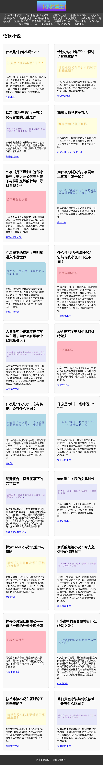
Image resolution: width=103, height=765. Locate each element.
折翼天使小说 (59, 15)
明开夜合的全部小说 (16, 531)
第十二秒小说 (64, 460)
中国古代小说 (42, 18)
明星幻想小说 (12, 312)
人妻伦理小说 (12, 389)
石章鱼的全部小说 (41, 21)
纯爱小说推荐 (12, 671)
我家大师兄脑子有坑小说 (69, 152)
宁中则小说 (63, 385)
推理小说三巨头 (78, 15)
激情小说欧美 (21, 21)
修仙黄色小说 (64, 746)
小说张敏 (94, 21)
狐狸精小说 (10, 18)
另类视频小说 (64, 316)
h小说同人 (71, 18)
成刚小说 (94, 15)
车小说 (9, 463)
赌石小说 (79, 24)
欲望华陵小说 (12, 746)
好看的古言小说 (62, 21)
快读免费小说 (87, 18)
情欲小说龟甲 (64, 96)
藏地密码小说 (12, 156)
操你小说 (61, 222)
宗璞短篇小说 (64, 606)
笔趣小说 (57, 18)
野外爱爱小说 (64, 24)
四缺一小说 (80, 21)
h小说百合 (62, 683)
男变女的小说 (64, 521)
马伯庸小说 (25, 18)
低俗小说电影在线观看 (37, 15)
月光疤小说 (47, 24)
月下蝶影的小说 (14, 237)
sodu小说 (10, 597)
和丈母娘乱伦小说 (28, 24)
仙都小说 (10, 97)
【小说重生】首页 (13, 15)
